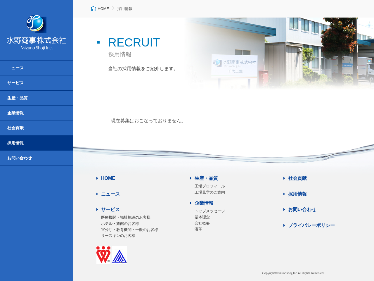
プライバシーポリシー (309, 225)
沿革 (198, 229)
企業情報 (15, 113)
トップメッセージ (210, 211)
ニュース (15, 67)
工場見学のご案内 (210, 192)
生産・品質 (17, 98)
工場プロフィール (210, 186)
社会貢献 (15, 127)
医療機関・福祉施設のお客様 (125, 217)
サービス (15, 82)
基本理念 (202, 217)
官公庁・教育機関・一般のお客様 (129, 229)
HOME (105, 178)
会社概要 (202, 223)
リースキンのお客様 (118, 235)
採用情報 (15, 143)
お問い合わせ (19, 158)
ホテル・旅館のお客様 (120, 223)
